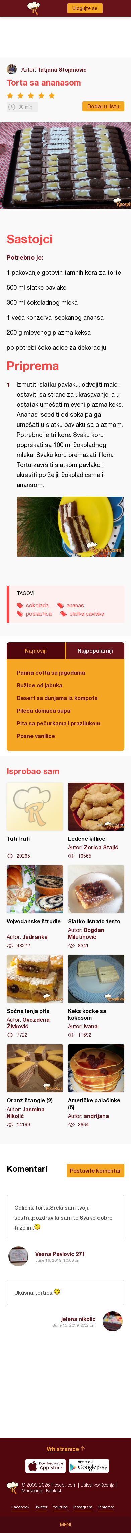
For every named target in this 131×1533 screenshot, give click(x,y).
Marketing (32, 1490)
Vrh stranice (63, 1448)
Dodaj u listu (103, 106)
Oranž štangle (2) (35, 1086)
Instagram (82, 1507)
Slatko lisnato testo (96, 907)
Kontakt (53, 1490)
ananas (75, 605)
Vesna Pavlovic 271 (60, 1254)
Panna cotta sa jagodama (51, 672)
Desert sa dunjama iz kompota (57, 698)
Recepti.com (12, 1488)
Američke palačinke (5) (96, 1086)
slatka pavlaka (87, 614)
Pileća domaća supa (43, 710)
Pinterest (106, 1507)
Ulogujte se (84, 8)
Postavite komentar (95, 1170)
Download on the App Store (45, 1466)
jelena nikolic (78, 1319)
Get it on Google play (89, 1466)
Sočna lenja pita (35, 996)
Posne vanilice (36, 736)
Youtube (60, 1507)
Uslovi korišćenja (97, 1485)
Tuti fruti (35, 821)
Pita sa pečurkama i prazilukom (58, 723)
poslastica (39, 614)
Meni (65, 1524)
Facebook (20, 1507)
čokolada (37, 605)
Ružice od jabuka (39, 685)
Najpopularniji (95, 650)
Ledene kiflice (96, 821)
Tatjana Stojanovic (62, 69)
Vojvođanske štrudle (35, 907)
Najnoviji (36, 650)
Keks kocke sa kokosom (96, 996)
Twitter (41, 1507)
